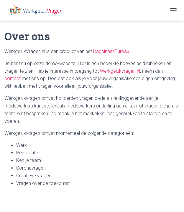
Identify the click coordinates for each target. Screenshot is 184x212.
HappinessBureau (111, 51)
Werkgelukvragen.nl (120, 71)
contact (12, 78)
